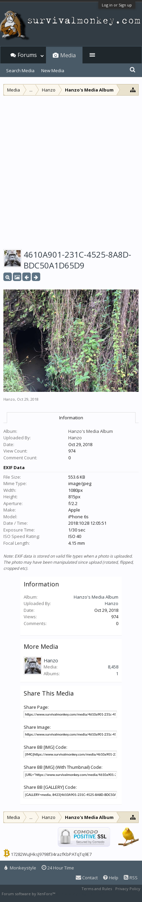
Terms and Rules (96, 888)
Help (110, 878)
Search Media (20, 70)
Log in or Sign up (117, 4)
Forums (27, 55)
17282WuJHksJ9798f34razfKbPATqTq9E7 (51, 854)
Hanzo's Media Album (90, 431)
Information (71, 418)
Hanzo (9, 399)
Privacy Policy (127, 888)
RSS (131, 878)
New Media (52, 70)
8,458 (113, 667)
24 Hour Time (58, 868)
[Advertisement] (71, 170)
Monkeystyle (20, 868)
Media (68, 55)
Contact (87, 878)
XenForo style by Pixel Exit (79, 893)
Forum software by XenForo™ (29, 893)
